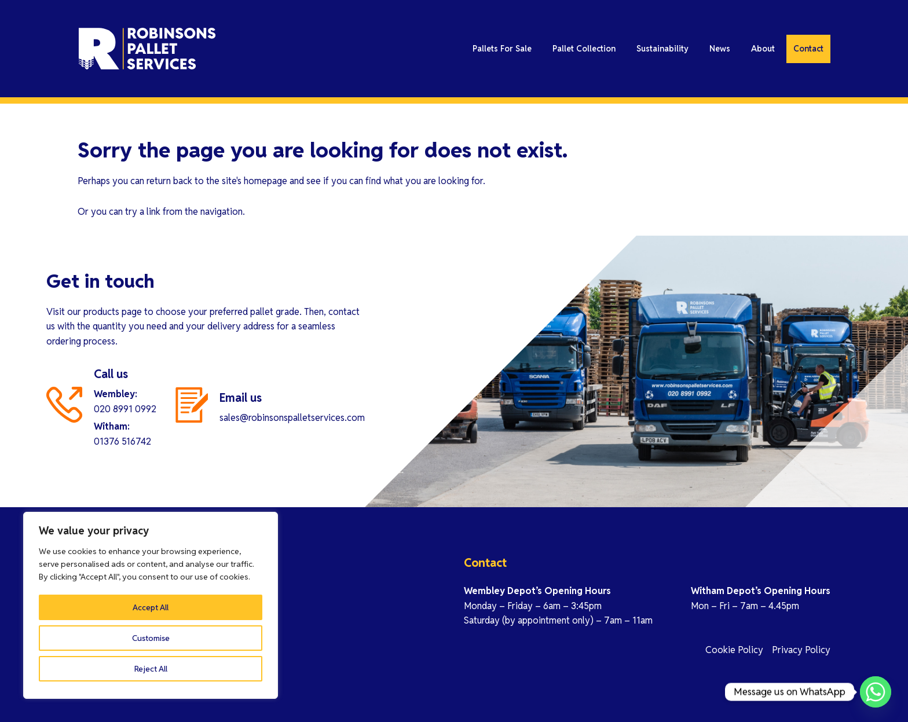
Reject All (150, 638)
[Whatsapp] (875, 692)
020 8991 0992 (125, 409)
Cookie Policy (734, 650)
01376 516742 (122, 441)
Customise (150, 607)
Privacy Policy (801, 650)
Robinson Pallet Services (182, 52)
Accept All (151, 669)
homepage (265, 181)
